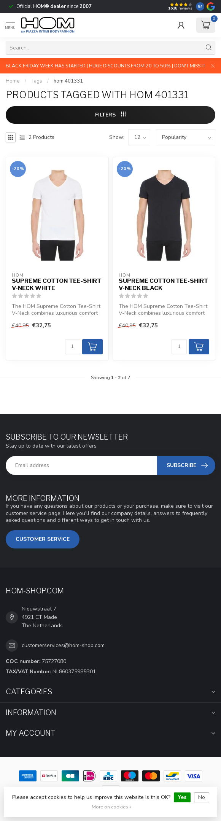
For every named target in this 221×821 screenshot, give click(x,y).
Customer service (43, 539)
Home (13, 81)
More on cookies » (112, 806)
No (201, 797)
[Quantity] (72, 346)
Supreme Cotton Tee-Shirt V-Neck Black (163, 284)
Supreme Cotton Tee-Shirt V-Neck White (56, 284)
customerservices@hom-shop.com (63, 645)
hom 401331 (68, 81)
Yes (182, 797)
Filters (110, 114)
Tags (36, 81)
